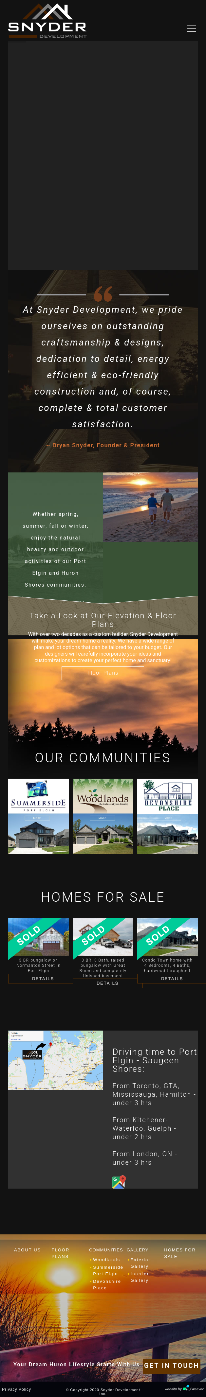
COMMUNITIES (106, 1249)
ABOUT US (27, 1249)
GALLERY (138, 1249)
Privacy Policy (16, 1389)
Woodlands (106, 1259)
